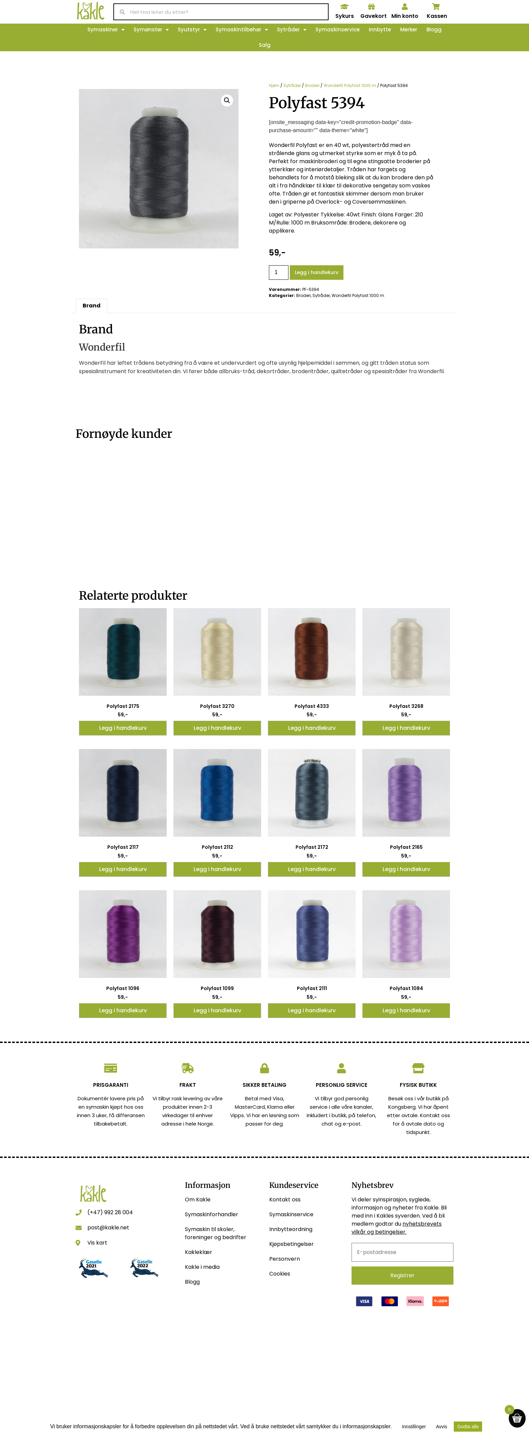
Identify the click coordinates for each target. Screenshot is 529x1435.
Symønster (151, 30)
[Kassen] (436, 6)
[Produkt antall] (278, 272)
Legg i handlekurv (316, 272)
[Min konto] (404, 6)
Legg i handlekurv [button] (123, 728)
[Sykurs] (344, 6)
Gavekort (373, 16)
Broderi (312, 85)
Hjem (274, 85)
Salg (265, 45)
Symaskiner (105, 30)
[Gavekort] (371, 6)
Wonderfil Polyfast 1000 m (350, 85)
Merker (408, 29)
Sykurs (344, 16)
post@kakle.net (108, 1227)
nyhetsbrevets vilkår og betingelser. (397, 1228)
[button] (227, 100)
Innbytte (380, 29)
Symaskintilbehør (242, 30)
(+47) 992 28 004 (110, 1212)
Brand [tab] (92, 305)
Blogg (434, 29)
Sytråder (291, 30)
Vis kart (97, 1243)
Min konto (404, 16)
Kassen (437, 16)
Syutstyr (192, 30)
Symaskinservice (337, 29)
